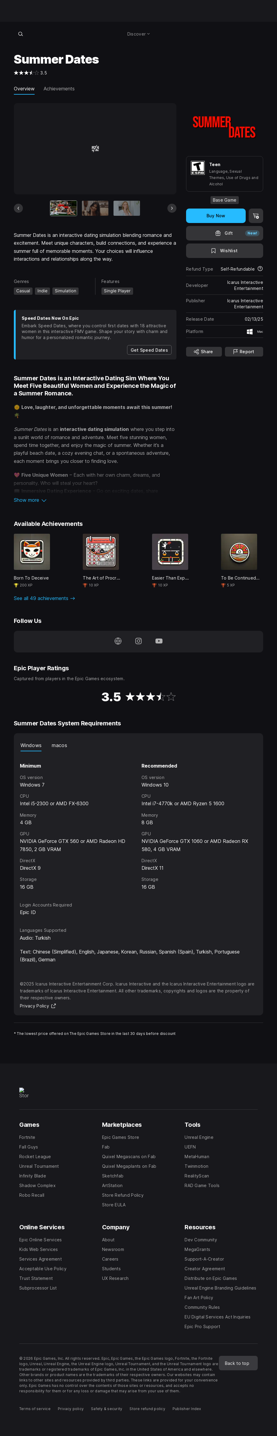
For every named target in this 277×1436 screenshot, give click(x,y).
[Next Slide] (171, 208)
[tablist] (138, 745)
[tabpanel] (138, 821)
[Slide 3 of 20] (126, 208)
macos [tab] (59, 745)
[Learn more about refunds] (260, 269)
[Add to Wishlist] (224, 251)
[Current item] (63, 208)
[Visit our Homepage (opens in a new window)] (118, 641)
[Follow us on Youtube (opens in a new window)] (159, 641)
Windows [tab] (31, 745)
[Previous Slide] (18, 208)
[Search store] (20, 34)
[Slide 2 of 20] (95, 208)
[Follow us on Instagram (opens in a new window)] (138, 641)
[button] (95, 500)
